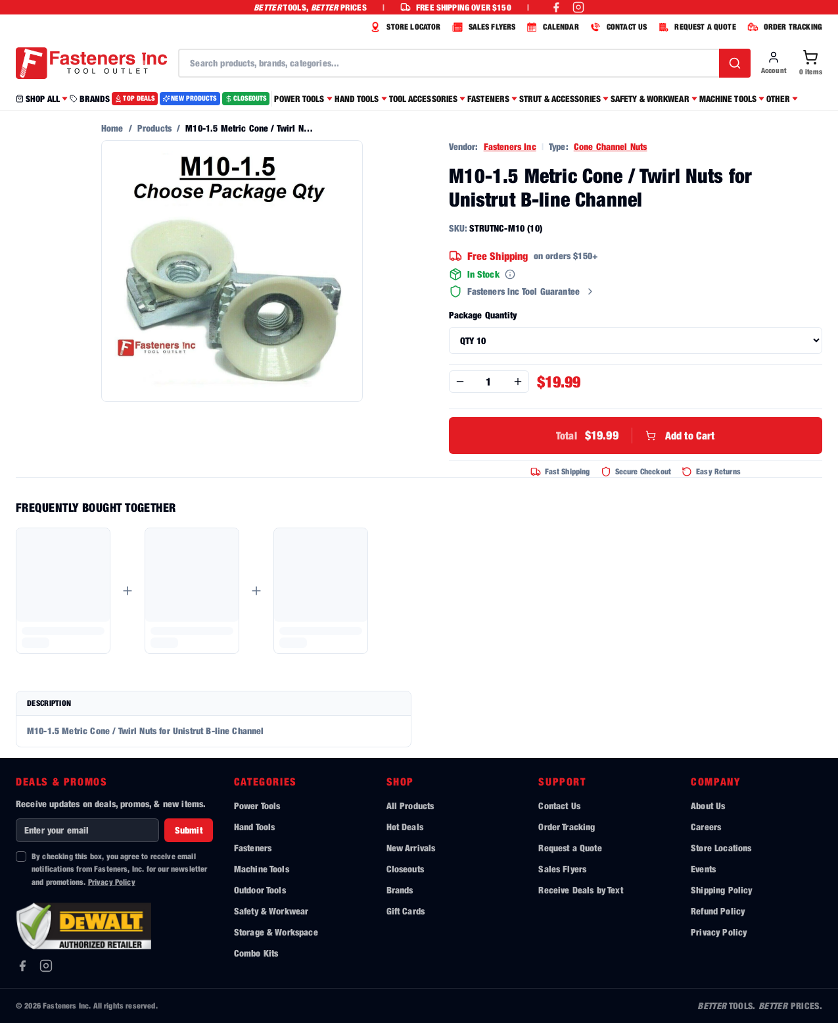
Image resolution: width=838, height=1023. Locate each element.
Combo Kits (256, 953)
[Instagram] (46, 965)
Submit (188, 830)
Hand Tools (254, 826)
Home (112, 128)
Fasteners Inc (510, 146)
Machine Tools (261, 868)
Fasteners (252, 847)
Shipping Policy (721, 889)
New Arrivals (411, 847)
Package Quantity (483, 314)
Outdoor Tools (260, 889)
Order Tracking (566, 826)
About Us (708, 805)
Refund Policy (718, 910)
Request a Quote (569, 847)
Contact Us (559, 805)
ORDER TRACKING (783, 27)
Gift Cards (405, 910)
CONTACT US (617, 27)
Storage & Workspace (276, 931)
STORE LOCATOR (403, 27)
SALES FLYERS (482, 27)
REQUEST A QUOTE (695, 27)
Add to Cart (635, 435)
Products (154, 128)
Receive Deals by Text (580, 889)
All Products (410, 805)
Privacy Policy (111, 882)
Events (703, 868)
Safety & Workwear (271, 910)
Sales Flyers (562, 868)
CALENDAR (550, 27)
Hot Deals (404, 826)
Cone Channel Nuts (610, 146)
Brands (399, 889)
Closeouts (405, 868)
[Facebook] (22, 965)
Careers (706, 826)
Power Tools (257, 805)
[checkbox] (21, 856)
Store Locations (721, 847)
